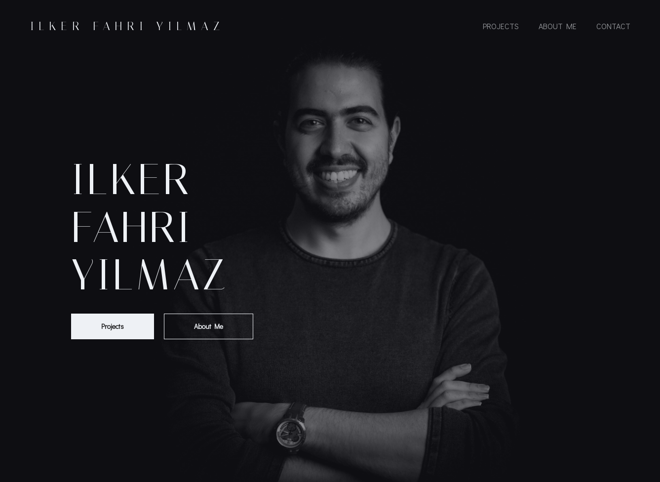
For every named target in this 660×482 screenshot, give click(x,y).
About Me (558, 26)
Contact (613, 26)
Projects (501, 26)
